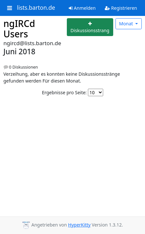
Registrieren (121, 8)
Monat (126, 23)
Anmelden (82, 8)
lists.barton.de (36, 8)
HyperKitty (79, 225)
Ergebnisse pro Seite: (64, 92)
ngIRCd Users (19, 28)
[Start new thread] (90, 27)
